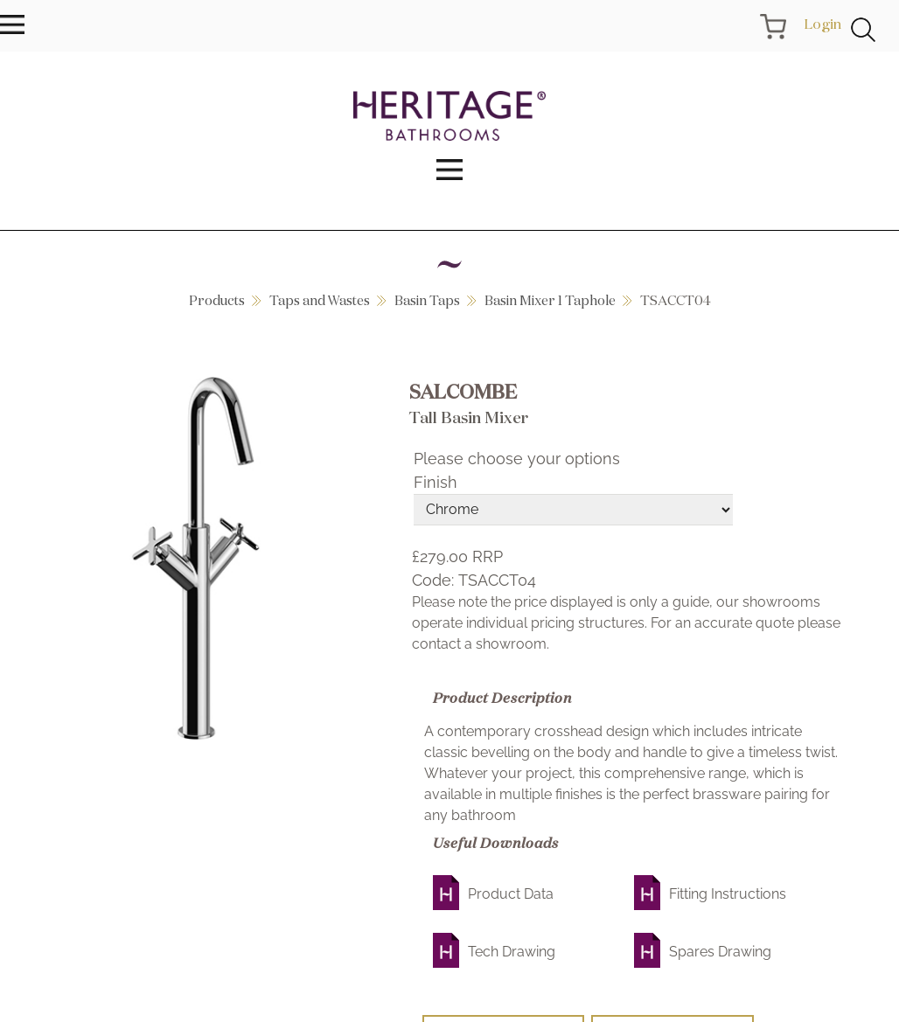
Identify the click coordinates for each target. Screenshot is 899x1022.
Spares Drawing (720, 951)
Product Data (511, 894)
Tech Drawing (511, 951)
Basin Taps (427, 300)
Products (217, 300)
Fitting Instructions (727, 894)
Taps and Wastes (319, 300)
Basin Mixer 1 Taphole (550, 300)
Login (822, 23)
